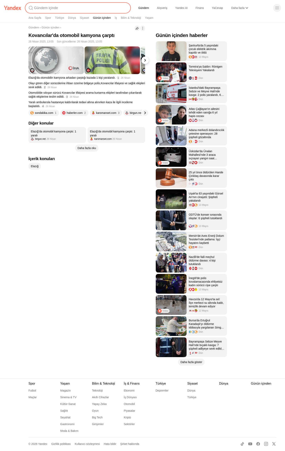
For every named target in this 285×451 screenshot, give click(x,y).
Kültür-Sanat (68, 404)
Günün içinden (102, 18)
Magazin (65, 390)
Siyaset (84, 17)
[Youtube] (250, 444)
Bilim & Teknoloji (131, 17)
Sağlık (64, 410)
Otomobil (129, 404)
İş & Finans (132, 383)
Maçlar (32, 397)
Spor (48, 17)
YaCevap (217, 7)
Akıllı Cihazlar (100, 397)
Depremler (162, 390)
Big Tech (97, 417)
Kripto (127, 417)
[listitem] (57, 135)
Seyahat (65, 417)
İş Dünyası (130, 397)
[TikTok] (242, 444)
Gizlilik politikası (61, 443)
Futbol (32, 390)
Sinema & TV (68, 397)
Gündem (143, 8)
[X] (274, 444)
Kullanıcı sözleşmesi (87, 443)
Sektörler (129, 424)
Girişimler (98, 424)
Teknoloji (97, 390)
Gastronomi (67, 424)
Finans (199, 7)
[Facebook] (258, 444)
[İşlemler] (142, 28)
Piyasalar (129, 410)
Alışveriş (162, 7)
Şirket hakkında (129, 443)
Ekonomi (129, 390)
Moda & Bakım (69, 430)
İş (116, 17)
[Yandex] (12, 7)
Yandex (42, 443)
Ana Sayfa (34, 17)
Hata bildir (110, 443)
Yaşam (149, 17)
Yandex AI (181, 7)
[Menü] (277, 8)
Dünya (72, 17)
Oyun (95, 410)
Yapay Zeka (99, 404)
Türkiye (59, 17)
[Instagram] (266, 444)
